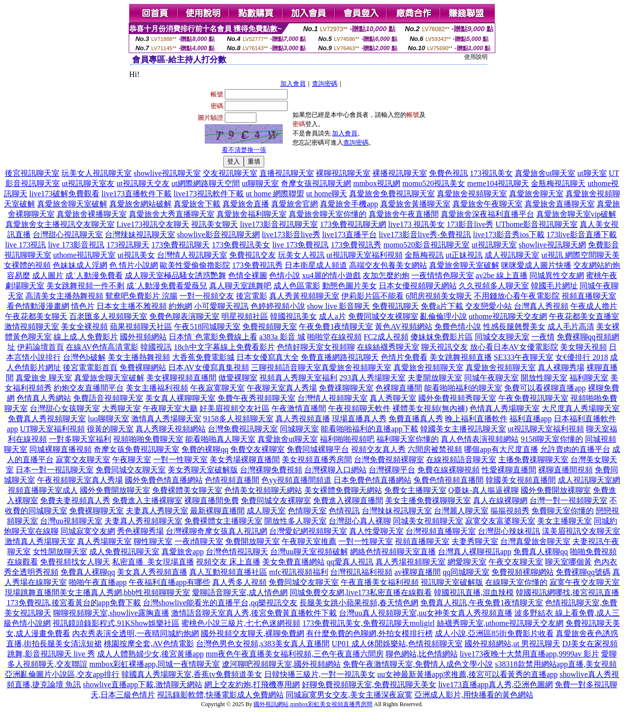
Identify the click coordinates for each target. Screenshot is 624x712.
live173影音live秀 (291, 234)
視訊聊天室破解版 (452, 582)
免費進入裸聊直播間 (348, 500)
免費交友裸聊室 (257, 449)
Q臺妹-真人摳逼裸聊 (483, 490)
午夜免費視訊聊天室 (533, 398)
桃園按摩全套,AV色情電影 (149, 643)
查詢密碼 (324, 83)
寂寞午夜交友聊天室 (584, 582)
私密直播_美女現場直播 (153, 562)
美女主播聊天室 (564, 521)
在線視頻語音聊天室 (461, 459)
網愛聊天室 (467, 562)
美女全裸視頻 (84, 326)
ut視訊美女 (136, 255)
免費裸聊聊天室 (96, 510)
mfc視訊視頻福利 (298, 572)
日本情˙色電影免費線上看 (213, 337)
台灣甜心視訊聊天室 (68, 234)
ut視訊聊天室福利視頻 (365, 255)
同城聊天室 (299, 429)
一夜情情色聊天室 (442, 275)
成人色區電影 (296, 285)
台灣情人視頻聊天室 (332, 398)
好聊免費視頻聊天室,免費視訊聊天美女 (369, 684)
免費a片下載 (442, 306)
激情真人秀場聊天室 (166, 418)
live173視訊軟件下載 (209, 193)
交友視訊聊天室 (230, 173)
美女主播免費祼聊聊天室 (428, 500)
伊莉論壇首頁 (40, 347)
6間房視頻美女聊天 (439, 296)
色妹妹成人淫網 (80, 265)
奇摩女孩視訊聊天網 (316, 183)
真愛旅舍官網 (294, 204)
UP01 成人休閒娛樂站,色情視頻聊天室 (397, 643)
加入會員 (293, 83)
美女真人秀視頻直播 (152, 572)
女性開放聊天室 (60, 551)
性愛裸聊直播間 (509, 470)
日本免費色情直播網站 (372, 480)
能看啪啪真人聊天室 (220, 439)
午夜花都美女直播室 (584, 316)
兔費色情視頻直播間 (448, 480)
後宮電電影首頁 (90, 367)
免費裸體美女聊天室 (187, 490)
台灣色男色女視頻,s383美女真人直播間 (263, 643)
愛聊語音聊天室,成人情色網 (240, 592)
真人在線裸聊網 (500, 500)
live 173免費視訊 (300, 245)
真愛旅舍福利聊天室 (251, 214)
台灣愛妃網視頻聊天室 (308, 531)
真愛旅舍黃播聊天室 (415, 204)
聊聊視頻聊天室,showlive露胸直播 (111, 613)
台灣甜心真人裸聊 (360, 521)
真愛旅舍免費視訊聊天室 (392, 193)
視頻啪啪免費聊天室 (148, 439)
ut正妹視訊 (464, 255)
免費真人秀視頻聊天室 (47, 418)
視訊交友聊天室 (87, 224)
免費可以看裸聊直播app (544, 388)
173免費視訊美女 (241, 245)
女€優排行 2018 (581, 357)
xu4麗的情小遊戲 (331, 275)
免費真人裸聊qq (540, 551)
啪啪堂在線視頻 (334, 337)
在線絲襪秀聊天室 (388, 347)
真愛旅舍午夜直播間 (404, 214)
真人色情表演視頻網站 (480, 439)
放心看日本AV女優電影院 (514, 347)
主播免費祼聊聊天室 (533, 459)
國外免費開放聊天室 (115, 490)
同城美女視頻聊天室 (428, 521)
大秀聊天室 (121, 408)
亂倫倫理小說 (443, 316)
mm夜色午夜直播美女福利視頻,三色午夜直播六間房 (295, 654)
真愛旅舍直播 (245, 204)
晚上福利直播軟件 (476, 418)
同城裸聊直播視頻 (60, 449)
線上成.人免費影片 (86, 337)
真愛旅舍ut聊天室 (545, 173)
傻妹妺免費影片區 (441, 337)
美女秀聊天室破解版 (203, 470)
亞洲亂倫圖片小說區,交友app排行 (62, 674)
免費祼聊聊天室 (346, 388)
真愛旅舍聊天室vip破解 (576, 214)
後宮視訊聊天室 (32, 173)
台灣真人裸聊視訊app (474, 551)
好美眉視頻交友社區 (234, 408)
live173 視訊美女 (416, 224)
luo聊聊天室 (108, 418)
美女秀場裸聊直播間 (245, 459)
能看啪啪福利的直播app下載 (369, 429)
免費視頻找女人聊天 (75, 562)
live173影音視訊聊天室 (279, 224)
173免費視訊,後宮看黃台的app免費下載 (74, 603)
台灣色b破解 (84, 357)
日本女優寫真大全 (267, 357)
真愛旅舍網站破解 (140, 204)
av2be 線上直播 (501, 275)
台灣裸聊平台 (392, 470)
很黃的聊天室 (110, 429)
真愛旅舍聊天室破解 (72, 204)
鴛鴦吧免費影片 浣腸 (141, 296)
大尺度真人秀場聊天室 (581, 408)
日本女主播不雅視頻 (132, 306)
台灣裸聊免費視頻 (271, 470)
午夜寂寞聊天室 (217, 388)
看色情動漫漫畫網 (38, 306)
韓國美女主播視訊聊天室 (463, 429)
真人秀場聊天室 (104, 541)
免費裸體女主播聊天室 (223, 521)
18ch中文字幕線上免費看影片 (224, 347)
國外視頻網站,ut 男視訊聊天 (512, 643)
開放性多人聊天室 (295, 521)
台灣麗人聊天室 (461, 510)
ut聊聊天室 (260, 183)
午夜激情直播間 (299, 408)
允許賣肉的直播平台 (575, 449)
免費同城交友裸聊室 (383, 316)
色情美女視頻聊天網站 (263, 490)
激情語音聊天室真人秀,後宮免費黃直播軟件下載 (254, 613)
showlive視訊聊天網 (552, 245)
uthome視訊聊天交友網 (508, 316)
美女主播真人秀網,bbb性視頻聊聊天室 (124, 592)
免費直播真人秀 (416, 418)
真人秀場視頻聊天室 (410, 562)
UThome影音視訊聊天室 (536, 224)
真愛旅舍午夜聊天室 (487, 204)
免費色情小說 (457, 326)
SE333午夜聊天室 (524, 357)
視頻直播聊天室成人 (43, 490)
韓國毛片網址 (554, 285)
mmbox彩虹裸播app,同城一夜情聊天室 (154, 664)
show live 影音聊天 (338, 306)
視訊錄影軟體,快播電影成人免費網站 (220, 695)
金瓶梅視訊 (424, 255)
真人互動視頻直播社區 (228, 572)
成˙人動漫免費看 (93, 275)
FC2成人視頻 (386, 337)
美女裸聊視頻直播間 (181, 378)
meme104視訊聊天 (498, 183)
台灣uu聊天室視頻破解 (309, 551)
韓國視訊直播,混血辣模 (474, 592)
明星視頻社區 (244, 316)
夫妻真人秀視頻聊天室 (143, 521)
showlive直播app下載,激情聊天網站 (142, 684)
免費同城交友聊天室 (131, 470)
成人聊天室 (266, 510)
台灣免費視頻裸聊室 (389, 459)
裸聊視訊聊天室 (343, 173)
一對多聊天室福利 (80, 439)
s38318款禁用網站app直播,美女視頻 (555, 664)
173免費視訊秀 (356, 245)
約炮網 (180, 306)
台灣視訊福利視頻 (361, 572)
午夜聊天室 (131, 459)
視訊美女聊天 (214, 224)
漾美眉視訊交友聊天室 (581, 531)
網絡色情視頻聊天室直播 (393, 551)
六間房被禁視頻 (435, 449)
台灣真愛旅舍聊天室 (535, 541)
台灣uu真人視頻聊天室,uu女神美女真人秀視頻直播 (425, 613)
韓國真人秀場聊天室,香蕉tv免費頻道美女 (191, 674)
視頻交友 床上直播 (228, 562)
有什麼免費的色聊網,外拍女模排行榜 (369, 633)
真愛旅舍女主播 (32, 224)
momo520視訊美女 (433, 183)
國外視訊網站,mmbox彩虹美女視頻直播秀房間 (313, 704)
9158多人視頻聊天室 (238, 418)
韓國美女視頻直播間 (521, 480)
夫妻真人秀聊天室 (157, 510)
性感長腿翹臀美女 (514, 326)
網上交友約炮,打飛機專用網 (252, 684)
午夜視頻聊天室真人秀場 (80, 480)
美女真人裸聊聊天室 (180, 398)
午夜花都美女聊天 (36, 316)
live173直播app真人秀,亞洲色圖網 (495, 684)
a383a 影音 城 (282, 337)
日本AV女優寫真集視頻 (208, 367)
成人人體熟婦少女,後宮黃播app (150, 654)
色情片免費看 (404, 357)
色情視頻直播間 (232, 480)
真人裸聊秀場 (561, 367)
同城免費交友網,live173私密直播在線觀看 (361, 592)
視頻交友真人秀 (378, 449)
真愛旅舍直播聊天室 (560, 204)
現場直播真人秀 (359, 418)
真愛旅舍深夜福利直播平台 (487, 214)
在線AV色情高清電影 (102, 347)
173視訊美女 (491, 173)
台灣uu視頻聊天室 (71, 521)
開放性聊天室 (544, 378)
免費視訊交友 (252, 255)
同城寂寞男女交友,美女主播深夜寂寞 (349, 695)
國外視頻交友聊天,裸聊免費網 (252, 633)
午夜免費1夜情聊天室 (336, 326)
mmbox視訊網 (376, 183)
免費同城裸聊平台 (318, 449)
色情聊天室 (307, 510)
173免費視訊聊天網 (353, 224)
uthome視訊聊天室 (84, 255)
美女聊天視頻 (583, 347)
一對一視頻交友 (206, 296)
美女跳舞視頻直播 (460, 357)
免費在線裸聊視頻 (448, 470)
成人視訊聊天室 (512, 255)
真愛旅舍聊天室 (536, 193)
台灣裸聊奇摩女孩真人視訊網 (216, 531)
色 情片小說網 (133, 265)
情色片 (83, 306)
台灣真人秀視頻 (541, 306)
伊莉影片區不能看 (372, 296)
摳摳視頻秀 (509, 510)
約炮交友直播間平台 (89, 388)
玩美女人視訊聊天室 (96, 173)
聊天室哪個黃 (568, 562)
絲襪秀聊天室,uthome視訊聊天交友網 (500, 623)
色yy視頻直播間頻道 (296, 480)
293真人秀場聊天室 (372, 378)
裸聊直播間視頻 (565, 470)
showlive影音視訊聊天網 (218, 234)
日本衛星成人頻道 (316, 265)
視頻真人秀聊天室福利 (298, 378)
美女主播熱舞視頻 (139, 357)
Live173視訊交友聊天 (153, 224)
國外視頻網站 (143, 337)
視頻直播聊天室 (589, 296)
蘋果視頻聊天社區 (141, 326)
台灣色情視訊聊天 (237, 551)
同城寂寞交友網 (87, 531)
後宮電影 (251, 296)
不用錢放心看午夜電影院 (517, 296)
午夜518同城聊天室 (207, 326)
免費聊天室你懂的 (562, 510)
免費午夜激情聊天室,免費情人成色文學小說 (418, 664)
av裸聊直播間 (417, 572)
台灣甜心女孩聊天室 (65, 408)
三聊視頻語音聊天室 (286, 367)
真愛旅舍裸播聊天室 (92, 214)
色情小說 (284, 275)
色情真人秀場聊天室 (504, 408)
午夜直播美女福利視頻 (380, 582)
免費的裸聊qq (204, 449)
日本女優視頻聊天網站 (418, 285)
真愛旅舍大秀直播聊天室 (171, 214)
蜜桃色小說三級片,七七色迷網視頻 (240, 623)
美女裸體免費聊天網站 (343, 490)
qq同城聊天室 (466, 572)
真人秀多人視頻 (239, 582)
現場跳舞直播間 (32, 592)
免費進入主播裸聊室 (147, 500)
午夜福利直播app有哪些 (169, 582)
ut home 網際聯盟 (275, 193)
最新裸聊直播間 (217, 510)
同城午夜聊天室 (491, 378)
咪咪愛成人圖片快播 (536, 265)
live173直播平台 (349, 234)
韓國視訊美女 (293, 316)
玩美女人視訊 (301, 255)
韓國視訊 (156, 347)
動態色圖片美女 (349, 285)
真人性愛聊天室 (376, 531)
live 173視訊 (25, 245)
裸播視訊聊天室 (399, 173)
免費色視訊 (448, 173)
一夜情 (543, 337)
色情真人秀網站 (44, 398)
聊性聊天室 (153, 541)
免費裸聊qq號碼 (583, 572)
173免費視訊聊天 (180, 245)
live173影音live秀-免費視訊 (425, 234)
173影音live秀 (470, 224)
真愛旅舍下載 (197, 204)
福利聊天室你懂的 (407, 439)
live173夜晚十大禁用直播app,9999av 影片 (529, 654)
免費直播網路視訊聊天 (340, 357)
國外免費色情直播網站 (164, 480)
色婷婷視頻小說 (278, 306)
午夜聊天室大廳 (170, 408)
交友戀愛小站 (488, 306)
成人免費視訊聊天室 (124, 551)
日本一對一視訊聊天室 (55, 470)
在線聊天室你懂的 (516, 582)
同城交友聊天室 (502, 337)
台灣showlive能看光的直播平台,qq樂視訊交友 (220, 603)
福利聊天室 (588, 378)
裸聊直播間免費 (211, 500)
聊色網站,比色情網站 (422, 654)
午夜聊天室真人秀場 (282, 388)
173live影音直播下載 (581, 234)
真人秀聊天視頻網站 (171, 429)
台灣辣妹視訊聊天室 (140, 234)
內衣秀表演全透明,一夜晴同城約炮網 (135, 633)
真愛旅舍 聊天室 (44, 378)
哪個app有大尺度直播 (501, 449)
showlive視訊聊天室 (167, 173)
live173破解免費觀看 (64, 193)
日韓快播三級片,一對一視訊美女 (319, 674)
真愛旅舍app (182, 551)
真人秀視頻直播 (302, 418)
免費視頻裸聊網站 (522, 572)
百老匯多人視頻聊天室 (108, 316)
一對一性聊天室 (180, 459)
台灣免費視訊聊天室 (243, 429)
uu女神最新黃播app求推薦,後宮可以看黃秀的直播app (467, 674)
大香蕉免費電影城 (203, 357)
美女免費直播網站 (293, 562)
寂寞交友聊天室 (83, 459)
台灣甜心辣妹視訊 (509, 531)
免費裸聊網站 (142, 367)
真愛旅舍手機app (349, 204)
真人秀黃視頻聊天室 (304, 296)
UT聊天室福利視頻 (52, 429)
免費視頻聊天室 (269, 326)
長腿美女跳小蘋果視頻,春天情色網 (358, 603)
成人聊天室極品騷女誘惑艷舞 (175, 275)
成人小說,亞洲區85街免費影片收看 (494, 633)
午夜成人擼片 (593, 306)
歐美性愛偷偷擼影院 (195, 265)
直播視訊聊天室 (286, 173)
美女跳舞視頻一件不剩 (85, 285)
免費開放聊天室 (252, 541)
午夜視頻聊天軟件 (359, 408)
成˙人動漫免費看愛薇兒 (166, 285)
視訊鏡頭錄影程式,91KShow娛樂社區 (116, 623)
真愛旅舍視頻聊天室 (472, 193)
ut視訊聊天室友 (88, 183)
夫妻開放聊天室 (435, 378)
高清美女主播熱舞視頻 (64, 296)
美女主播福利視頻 (157, 388)
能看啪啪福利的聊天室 (463, 388)
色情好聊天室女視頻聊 (316, 347)
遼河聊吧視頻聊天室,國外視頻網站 (281, 664)
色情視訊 (344, 510)
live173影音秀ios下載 (509, 234)
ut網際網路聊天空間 (206, 183)
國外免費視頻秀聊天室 (457, 398)
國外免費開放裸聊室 (556, 490)
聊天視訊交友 (444, 347)
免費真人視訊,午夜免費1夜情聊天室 (481, 603)
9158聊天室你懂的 (552, 439)
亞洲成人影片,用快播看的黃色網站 (473, 695)
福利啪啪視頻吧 (347, 439)
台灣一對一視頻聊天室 (568, 500)
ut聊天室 (591, 173)
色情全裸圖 (247, 275)
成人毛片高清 (570, 326)
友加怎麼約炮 (386, 275)
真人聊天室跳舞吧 (240, 285)
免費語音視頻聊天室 (108, 398)
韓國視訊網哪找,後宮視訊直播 (567, 592)
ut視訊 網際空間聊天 (576, 255)
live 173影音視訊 (76, 245)
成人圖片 (47, 275)
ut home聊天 (326, 193)
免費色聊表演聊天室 (184, 316)
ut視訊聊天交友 (143, 183)
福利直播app (530, 418)
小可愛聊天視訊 (221, 306)
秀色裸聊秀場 (140, 531)
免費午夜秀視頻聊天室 (256, 398)
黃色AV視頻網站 (403, 326)
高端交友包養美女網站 (388, 265)
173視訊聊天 (127, 245)
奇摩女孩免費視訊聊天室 (136, 449)
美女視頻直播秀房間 (317, 459)
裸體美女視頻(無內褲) (430, 408)
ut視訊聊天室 (493, 245)
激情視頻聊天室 (31, 326)
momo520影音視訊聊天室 (426, 245)
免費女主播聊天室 (415, 490)
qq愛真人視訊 (350, 562)
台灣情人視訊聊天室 (192, 255)
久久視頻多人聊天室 (494, 285)
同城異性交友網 (556, 275)
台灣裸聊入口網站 (335, 470)
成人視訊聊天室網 (589, 480)
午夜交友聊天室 (515, 562)
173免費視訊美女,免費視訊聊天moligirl (368, 623)
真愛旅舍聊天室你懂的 (328, 214)
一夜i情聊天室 (199, 541)
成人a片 (332, 316)
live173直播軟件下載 (136, 193)
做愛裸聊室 (237, 378)
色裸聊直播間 (398, 388)
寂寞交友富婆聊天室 (500, 521)
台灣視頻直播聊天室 (441, 531)
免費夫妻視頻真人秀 (75, 500)
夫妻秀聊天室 (474, 541)
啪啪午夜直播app (98, 582)
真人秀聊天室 (393, 398)
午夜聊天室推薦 (309, 541)
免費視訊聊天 (395, 306)
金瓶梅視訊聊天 (558, 183)
